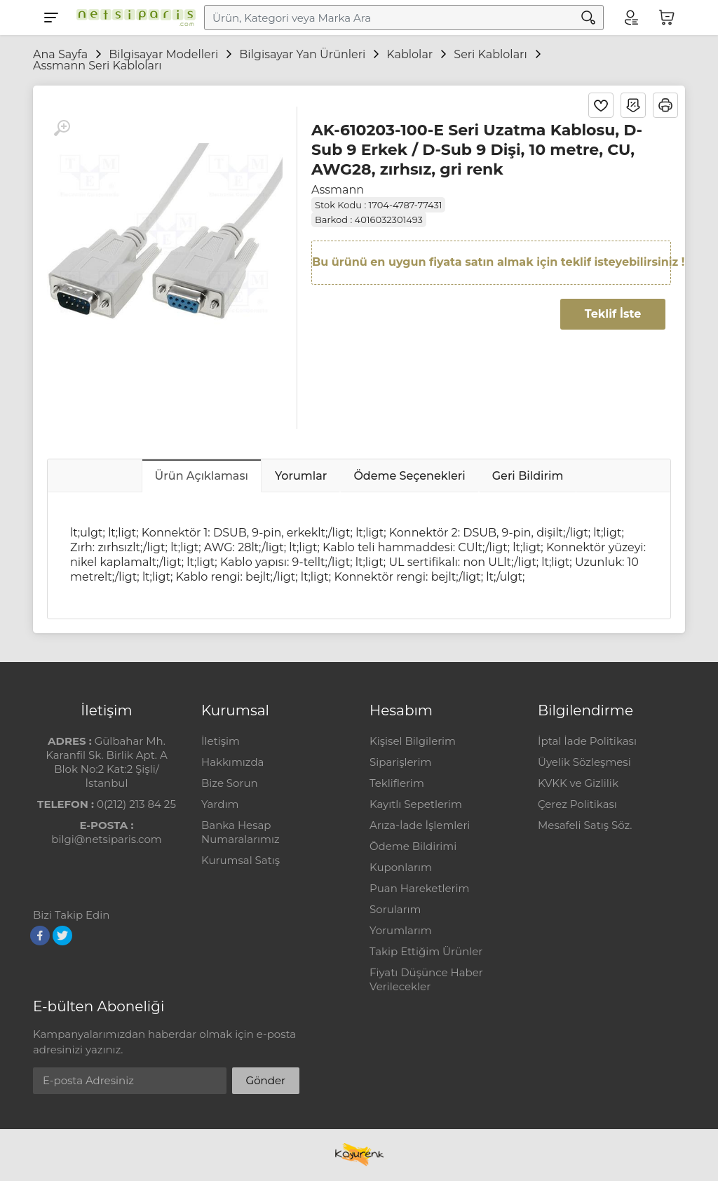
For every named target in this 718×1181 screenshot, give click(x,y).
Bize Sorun (229, 783)
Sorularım (395, 909)
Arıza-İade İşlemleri (420, 825)
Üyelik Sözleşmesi (584, 762)
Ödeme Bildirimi (413, 846)
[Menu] (51, 17)
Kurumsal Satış (240, 860)
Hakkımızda (232, 762)
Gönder (265, 1080)
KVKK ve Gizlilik (578, 783)
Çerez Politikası (577, 804)
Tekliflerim (397, 783)
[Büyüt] (61, 128)
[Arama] (588, 17)
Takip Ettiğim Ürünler (426, 951)
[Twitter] (62, 935)
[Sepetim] (667, 17)
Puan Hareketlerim (419, 888)
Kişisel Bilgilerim (413, 741)
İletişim (220, 741)
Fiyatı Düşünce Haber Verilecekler (426, 979)
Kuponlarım (401, 867)
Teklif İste (613, 313)
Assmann (337, 189)
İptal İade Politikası (587, 741)
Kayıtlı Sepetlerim (416, 804)
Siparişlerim (400, 762)
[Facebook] (40, 935)
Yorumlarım (401, 930)
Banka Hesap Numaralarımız (240, 832)
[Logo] (132, 17)
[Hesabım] (630, 17)
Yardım (219, 804)
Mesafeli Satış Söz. (585, 825)
